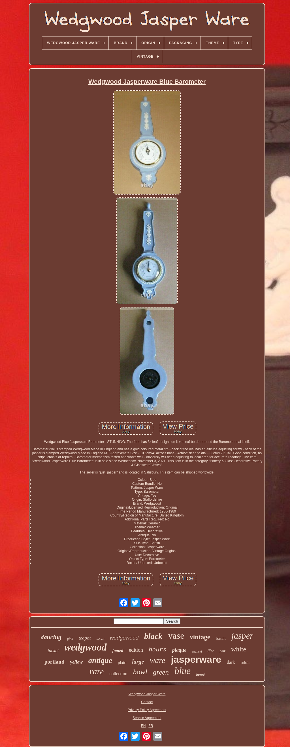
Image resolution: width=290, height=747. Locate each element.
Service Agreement (147, 718)
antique (100, 660)
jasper (242, 636)
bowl (140, 672)
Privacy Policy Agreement (147, 710)
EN (143, 726)
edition (136, 650)
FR (150, 726)
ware (157, 660)
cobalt (245, 662)
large (138, 661)
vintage (200, 637)
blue (182, 671)
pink (70, 639)
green (161, 672)
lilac (211, 651)
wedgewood (124, 638)
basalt (221, 638)
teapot (85, 638)
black (153, 636)
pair (222, 651)
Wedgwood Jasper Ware (147, 694)
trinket (53, 651)
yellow (76, 662)
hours (158, 650)
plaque (179, 650)
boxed (200, 674)
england (197, 651)
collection (118, 673)
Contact (147, 702)
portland (54, 662)
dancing (51, 637)
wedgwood (85, 647)
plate (122, 662)
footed (117, 650)
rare (96, 671)
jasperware (196, 659)
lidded (100, 639)
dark (231, 662)
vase (176, 635)
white (238, 649)
